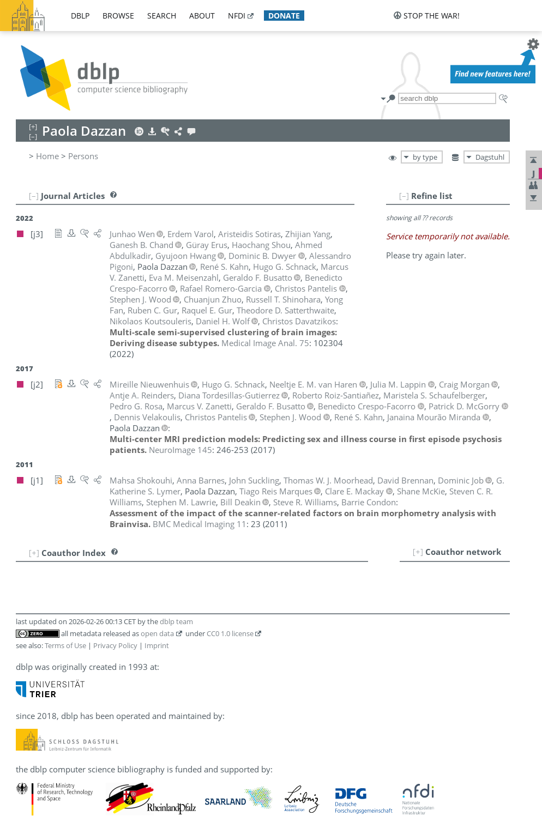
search (161, 15)
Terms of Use (65, 645)
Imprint (156, 645)
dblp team (176, 621)
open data (157, 633)
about (202, 15)
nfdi (236, 15)
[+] (418, 551)
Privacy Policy (115, 645)
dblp (80, 15)
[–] (404, 195)
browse (118, 15)
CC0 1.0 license (230, 633)
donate (284, 15)
